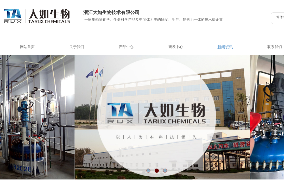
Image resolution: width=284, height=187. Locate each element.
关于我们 (77, 47)
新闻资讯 (225, 47)
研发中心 (175, 47)
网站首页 (27, 47)
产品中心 (126, 47)
